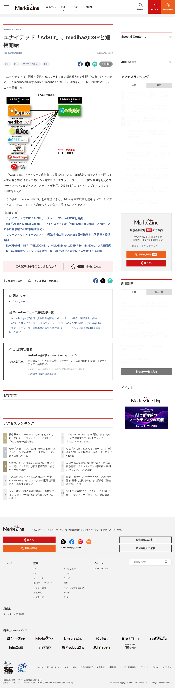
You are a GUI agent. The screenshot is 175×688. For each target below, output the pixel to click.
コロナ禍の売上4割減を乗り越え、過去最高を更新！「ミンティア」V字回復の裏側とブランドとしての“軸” (88, 466)
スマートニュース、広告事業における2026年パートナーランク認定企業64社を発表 (55, 328)
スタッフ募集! (70, 667)
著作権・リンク (54, 667)
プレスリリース (19, 301)
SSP (46, 64)
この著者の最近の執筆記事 (42, 373)
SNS (66, 597)
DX (34, 569)
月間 (159, 85)
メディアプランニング (74, 588)
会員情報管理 (87, 667)
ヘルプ (40, 667)
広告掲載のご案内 (145, 539)
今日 (134, 85)
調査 (66, 583)
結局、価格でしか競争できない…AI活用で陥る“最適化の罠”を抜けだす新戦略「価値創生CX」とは (88, 480)
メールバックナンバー (146, 245)
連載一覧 (37, 592)
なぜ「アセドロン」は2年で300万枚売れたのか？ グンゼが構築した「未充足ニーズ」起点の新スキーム (32, 452)
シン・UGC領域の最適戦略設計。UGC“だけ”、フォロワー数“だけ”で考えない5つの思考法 (31, 495)
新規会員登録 (146, 254)
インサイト (38, 578)
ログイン (146, 263)
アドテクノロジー (31, 64)
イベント (75, 7)
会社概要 (112, 667)
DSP (7, 64)
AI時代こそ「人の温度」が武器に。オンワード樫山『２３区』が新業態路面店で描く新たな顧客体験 (31, 466)
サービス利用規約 (128, 667)
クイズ (67, 578)
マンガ (67, 573)
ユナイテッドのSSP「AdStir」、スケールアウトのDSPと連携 (44, 218)
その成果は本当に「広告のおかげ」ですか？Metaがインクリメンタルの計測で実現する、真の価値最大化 (32, 480)
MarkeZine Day (100, 569)
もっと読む (15, 331)
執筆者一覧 (38, 597)
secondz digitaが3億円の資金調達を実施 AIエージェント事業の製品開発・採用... (55, 318)
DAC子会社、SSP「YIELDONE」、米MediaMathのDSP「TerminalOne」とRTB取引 (59, 245)
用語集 (89, 6)
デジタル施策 (39, 588)
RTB (16, 64)
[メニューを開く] (7, 7)
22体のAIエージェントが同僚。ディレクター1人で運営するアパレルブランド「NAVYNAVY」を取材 (89, 438)
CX (34, 573)
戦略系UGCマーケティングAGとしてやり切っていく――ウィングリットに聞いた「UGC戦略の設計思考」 (31, 438)
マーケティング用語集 (13, 614)
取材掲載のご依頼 (145, 548)
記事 (63, 7)
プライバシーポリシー (149, 667)
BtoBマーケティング (42, 583)
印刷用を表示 (12, 280)
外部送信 (167, 667)
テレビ (67, 592)
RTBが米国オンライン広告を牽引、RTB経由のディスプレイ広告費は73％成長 (54, 251)
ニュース (51, 6)
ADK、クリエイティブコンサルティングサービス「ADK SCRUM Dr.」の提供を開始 (56, 323)
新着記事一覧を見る (146, 371)
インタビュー (70, 569)
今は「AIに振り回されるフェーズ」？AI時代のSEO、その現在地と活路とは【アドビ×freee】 (89, 452)
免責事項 (100, 667)
